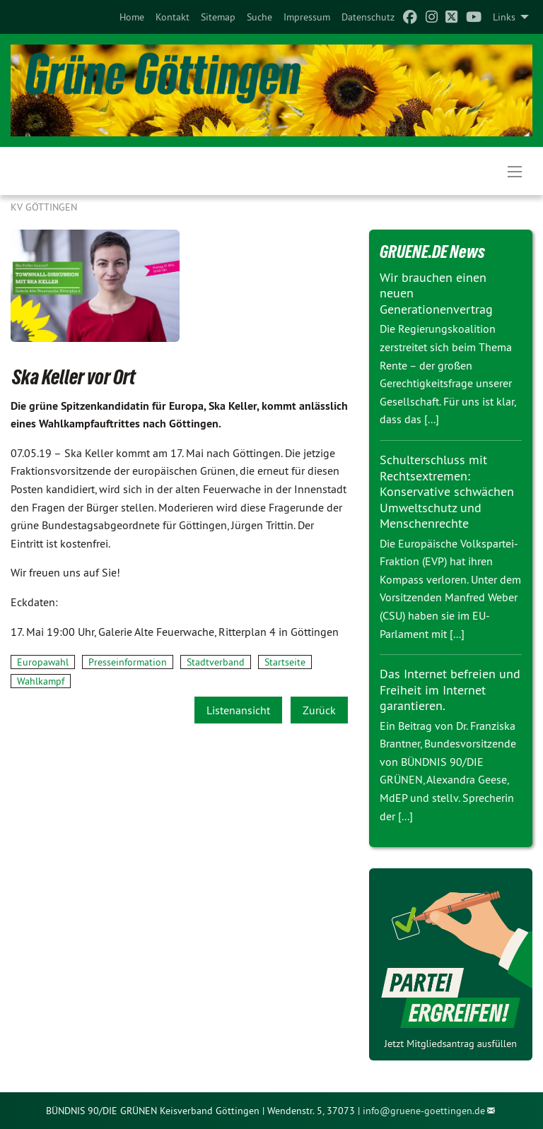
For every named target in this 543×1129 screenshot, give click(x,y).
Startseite (284, 662)
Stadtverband (216, 662)
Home (131, 17)
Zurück (319, 710)
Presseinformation (127, 662)
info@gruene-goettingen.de (424, 1110)
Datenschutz (368, 17)
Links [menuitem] (504, 17)
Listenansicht (238, 710)
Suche (259, 17)
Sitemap (218, 17)
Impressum (307, 17)
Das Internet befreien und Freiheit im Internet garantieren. (450, 690)
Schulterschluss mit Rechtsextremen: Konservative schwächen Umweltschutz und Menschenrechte (447, 491)
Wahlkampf (40, 681)
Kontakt (172, 17)
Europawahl (43, 662)
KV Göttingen (44, 207)
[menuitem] (131, 17)
